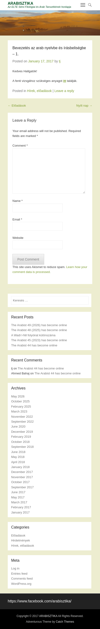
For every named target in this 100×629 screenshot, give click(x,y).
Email (17, 219)
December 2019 (22, 431)
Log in (15, 568)
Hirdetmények (20, 540)
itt (64, 81)
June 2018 (18, 452)
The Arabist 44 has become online (34, 345)
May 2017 (17, 497)
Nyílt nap (84, 105)
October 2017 (20, 482)
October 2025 (20, 401)
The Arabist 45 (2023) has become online (39, 340)
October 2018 (20, 442)
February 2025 (21, 406)
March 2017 (19, 502)
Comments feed (22, 578)
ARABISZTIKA (20, 3)
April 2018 (18, 462)
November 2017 (22, 477)
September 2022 (22, 421)
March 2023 (19, 411)
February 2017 (21, 507)
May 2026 (17, 396)
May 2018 (17, 457)
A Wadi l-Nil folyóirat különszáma (33, 335)
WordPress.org (21, 583)
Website (17, 238)
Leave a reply (64, 91)
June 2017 (18, 492)
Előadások (17, 105)
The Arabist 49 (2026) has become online (39, 325)
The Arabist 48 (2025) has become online (39, 330)
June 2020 (18, 426)
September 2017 (22, 487)
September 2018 (22, 447)
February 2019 (21, 436)
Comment (20, 145)
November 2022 (22, 416)
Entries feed (19, 573)
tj (60, 61)
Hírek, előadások (39, 91)
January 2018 (20, 467)
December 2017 (22, 472)
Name (17, 201)
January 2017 (20, 512)
